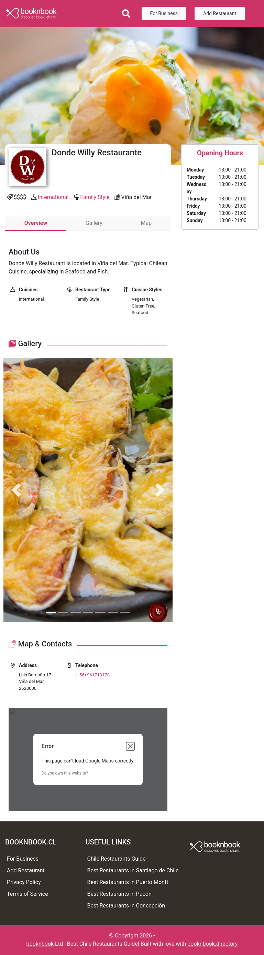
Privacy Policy (24, 882)
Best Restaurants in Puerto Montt (127, 882)
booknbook (40, 944)
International (53, 197)
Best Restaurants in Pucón (119, 894)
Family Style (94, 197)
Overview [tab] (35, 223)
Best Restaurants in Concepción (126, 905)
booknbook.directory (212, 944)
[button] (16, 490)
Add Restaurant (219, 13)
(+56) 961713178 (92, 674)
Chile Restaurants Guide (116, 858)
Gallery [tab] (94, 223)
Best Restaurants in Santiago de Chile (133, 870)
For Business (164, 13)
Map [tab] (146, 223)
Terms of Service (27, 894)
